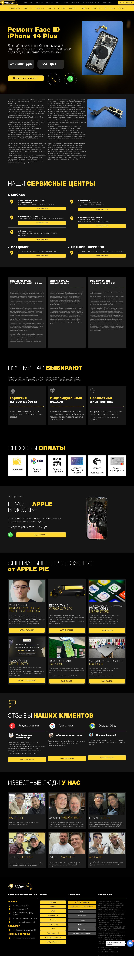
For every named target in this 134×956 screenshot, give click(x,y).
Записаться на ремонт (26, 78)
